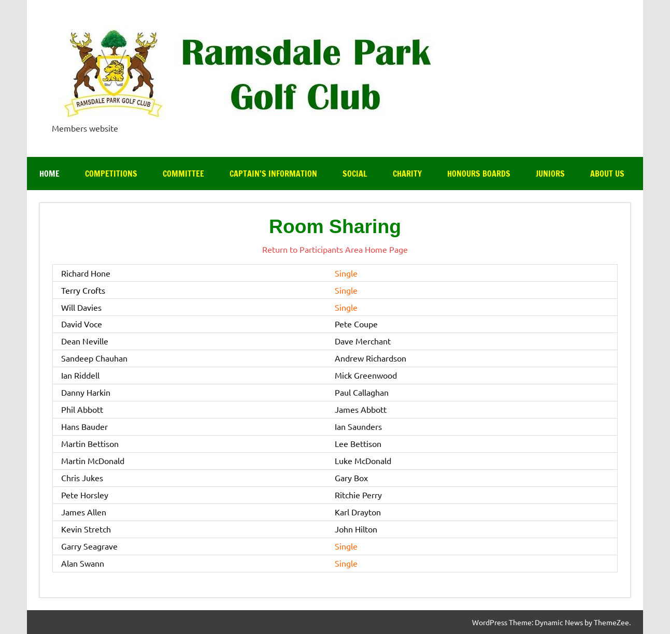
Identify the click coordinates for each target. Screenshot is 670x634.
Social (355, 173)
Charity (407, 173)
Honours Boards (478, 173)
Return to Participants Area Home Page (335, 249)
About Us (607, 173)
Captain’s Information (273, 173)
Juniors (550, 173)
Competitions (111, 173)
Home (49, 173)
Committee (183, 173)
